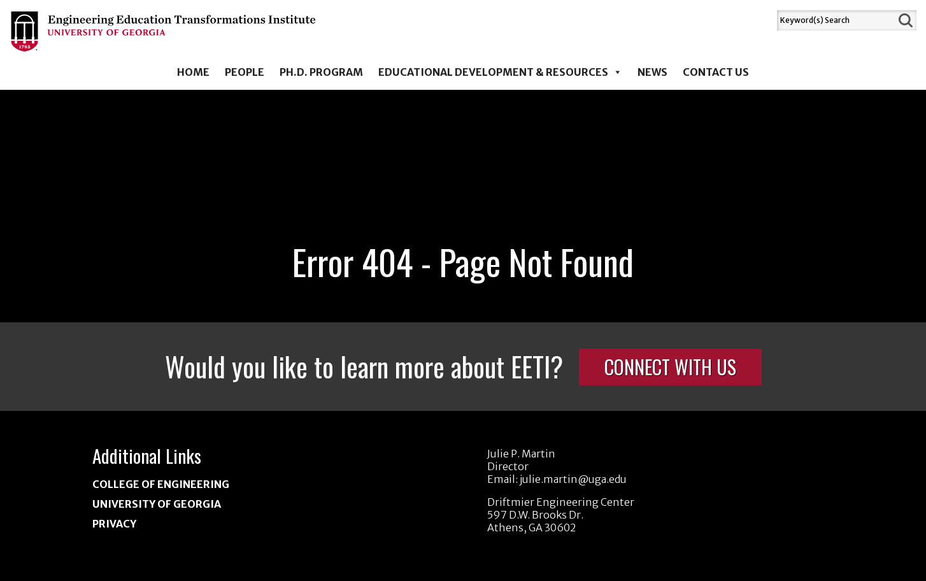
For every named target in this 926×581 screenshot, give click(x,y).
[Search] (836, 20)
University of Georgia (156, 504)
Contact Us (716, 72)
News (652, 72)
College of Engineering (160, 484)
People (244, 72)
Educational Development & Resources (500, 72)
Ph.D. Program (321, 72)
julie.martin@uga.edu (573, 479)
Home (193, 72)
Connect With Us (670, 366)
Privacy (114, 523)
